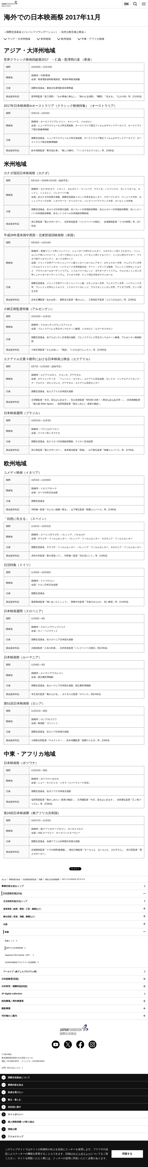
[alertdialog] (74, 1154)
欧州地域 (66, 39)
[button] (74, 893)
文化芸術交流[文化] (29, 879)
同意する (127, 1153)
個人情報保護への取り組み (21, 1122)
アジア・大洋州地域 (19, 39)
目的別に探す (14, 1107)
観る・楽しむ (14, 1099)
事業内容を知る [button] (15, 1085)
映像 (40, 879)
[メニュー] (144, 3)
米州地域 (46, 39)
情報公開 (12, 1129)
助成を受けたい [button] (15, 1092)
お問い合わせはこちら (11, 1068)
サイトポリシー (15, 1114)
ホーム (4, 879)
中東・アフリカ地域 (92, 39)
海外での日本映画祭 (52, 879)
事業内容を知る (14, 879)
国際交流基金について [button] (19, 1077)
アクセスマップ (15, 1136)
